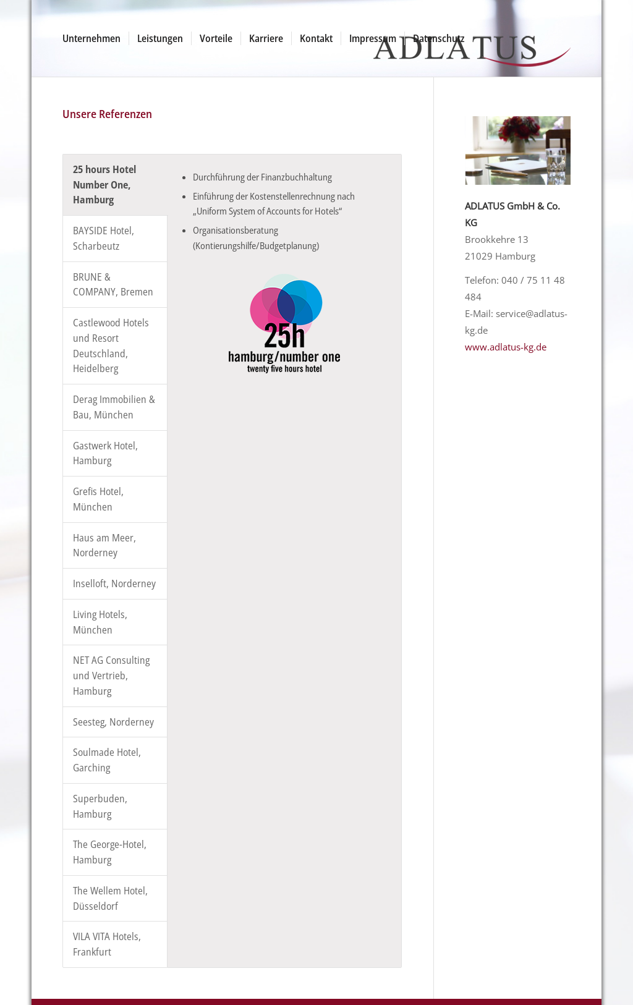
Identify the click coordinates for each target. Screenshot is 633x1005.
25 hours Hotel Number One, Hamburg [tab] (104, 185)
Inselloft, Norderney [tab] (114, 583)
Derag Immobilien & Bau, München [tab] (114, 407)
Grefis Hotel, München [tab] (98, 499)
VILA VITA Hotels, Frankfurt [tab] (107, 944)
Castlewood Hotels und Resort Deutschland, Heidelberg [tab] (111, 345)
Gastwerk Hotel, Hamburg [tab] (105, 453)
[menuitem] (91, 38)
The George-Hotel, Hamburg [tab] (110, 852)
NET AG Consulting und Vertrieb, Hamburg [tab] (111, 675)
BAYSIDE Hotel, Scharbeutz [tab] (103, 238)
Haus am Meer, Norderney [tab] (104, 545)
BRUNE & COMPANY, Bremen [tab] (113, 284)
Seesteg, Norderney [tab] (113, 722)
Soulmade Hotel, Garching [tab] (107, 759)
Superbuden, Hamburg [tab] (100, 806)
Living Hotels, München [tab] (100, 622)
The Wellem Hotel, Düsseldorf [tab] (110, 898)
